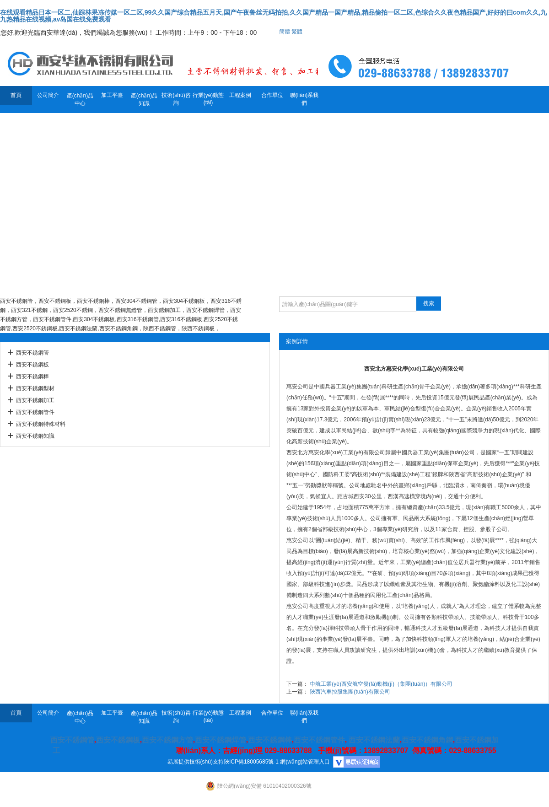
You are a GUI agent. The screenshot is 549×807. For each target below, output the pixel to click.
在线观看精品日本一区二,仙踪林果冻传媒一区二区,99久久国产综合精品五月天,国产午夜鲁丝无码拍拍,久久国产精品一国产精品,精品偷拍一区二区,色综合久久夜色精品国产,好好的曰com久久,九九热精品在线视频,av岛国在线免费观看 (273, 16)
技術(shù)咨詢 (175, 99)
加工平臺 (112, 95)
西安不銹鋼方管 (167, 740)
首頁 (16, 95)
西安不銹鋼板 (32, 364)
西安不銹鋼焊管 (220, 740)
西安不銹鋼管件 (35, 412)
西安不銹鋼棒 (32, 376)
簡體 (284, 31)
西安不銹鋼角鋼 (427, 740)
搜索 (428, 303)
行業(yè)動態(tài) (208, 99)
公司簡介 (48, 95)
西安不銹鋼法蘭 (374, 740)
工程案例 (240, 95)
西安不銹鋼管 (32, 353)
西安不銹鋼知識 (35, 436)
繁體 (296, 31)
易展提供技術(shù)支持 (195, 762)
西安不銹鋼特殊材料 (40, 424)
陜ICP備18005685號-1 (251, 762)
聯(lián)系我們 (304, 99)
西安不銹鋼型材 (35, 388)
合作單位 (272, 95)
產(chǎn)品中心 (80, 99)
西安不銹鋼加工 (35, 400)
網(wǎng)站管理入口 (305, 762)
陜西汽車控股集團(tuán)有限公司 (350, 692)
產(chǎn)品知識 (144, 99)
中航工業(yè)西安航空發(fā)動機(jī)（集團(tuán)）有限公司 (381, 684)
